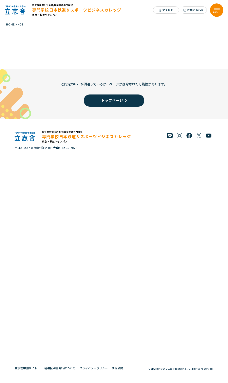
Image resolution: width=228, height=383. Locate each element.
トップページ (114, 100)
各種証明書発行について (59, 368)
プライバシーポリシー (93, 368)
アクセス (166, 10)
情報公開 (119, 368)
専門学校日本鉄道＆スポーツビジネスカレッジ (76, 10)
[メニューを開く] (216, 10)
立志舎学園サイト (27, 368)
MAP (74, 148)
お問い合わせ (194, 10)
